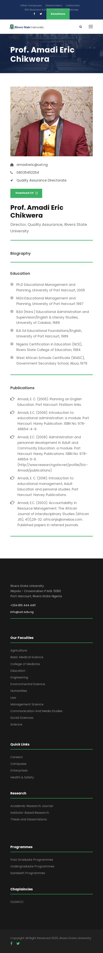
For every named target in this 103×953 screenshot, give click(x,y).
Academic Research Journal (31, 806)
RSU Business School (37, 9)
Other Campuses (31, 5)
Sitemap (73, 9)
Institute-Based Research (29, 812)
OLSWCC (17, 902)
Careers (16, 757)
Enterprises (19, 770)
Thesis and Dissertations (28, 819)
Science (16, 724)
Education (17, 671)
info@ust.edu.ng (22, 612)
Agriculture (18, 650)
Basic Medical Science (26, 657)
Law (13, 697)
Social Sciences (21, 718)
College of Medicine (25, 664)
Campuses (18, 764)
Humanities (18, 691)
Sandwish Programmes (27, 873)
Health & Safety (22, 777)
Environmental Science (27, 684)
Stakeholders (53, 5)
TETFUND (59, 9)
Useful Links (73, 5)
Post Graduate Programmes (31, 859)
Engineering (19, 677)
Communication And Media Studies (36, 711)
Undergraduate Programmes (32, 866)
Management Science (27, 704)
